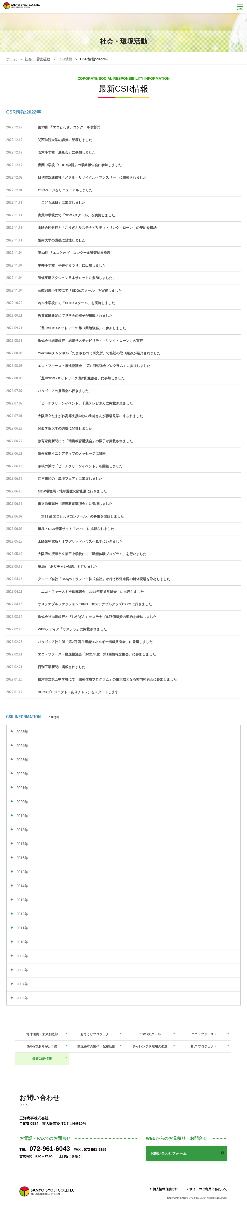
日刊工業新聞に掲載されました (61, 667)
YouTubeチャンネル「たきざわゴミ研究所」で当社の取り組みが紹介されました (99, 353)
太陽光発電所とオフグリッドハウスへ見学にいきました (80, 541)
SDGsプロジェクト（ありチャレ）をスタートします (78, 692)
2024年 (22, 746)
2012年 (22, 914)
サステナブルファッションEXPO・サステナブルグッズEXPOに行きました (95, 604)
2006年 (22, 998)
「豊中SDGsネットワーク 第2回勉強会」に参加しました (81, 378)
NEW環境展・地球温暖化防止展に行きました (72, 491)
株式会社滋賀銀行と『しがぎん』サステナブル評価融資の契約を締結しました (97, 617)
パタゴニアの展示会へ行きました (63, 391)
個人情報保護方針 (165, 1189)
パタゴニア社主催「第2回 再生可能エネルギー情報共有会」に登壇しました (95, 642)
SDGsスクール (150, 1034)
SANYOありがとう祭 (42, 1046)
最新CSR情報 (42, 1058)
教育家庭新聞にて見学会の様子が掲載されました (75, 315)
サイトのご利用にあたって (208, 1189)
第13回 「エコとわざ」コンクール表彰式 (69, 127)
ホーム (11, 59)
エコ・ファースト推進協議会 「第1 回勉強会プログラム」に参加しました (94, 366)
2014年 (22, 886)
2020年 (22, 802)
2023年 (22, 760)
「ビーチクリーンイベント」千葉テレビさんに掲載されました (85, 403)
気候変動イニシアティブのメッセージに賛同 (72, 453)
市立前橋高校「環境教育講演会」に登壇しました (75, 504)
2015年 (22, 872)
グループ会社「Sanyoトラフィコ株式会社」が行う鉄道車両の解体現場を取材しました (104, 579)
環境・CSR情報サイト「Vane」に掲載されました (76, 529)
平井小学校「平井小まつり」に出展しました (72, 265)
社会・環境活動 (37, 59)
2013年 (22, 900)
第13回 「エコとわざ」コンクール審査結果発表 (74, 253)
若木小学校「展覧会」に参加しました (66, 152)
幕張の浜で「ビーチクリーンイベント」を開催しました (80, 466)
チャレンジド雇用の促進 (150, 1046)
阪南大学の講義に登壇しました (61, 240)
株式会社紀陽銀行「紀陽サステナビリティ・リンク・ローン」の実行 (90, 341)
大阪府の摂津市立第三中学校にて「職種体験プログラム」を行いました (92, 554)
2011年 (22, 928)
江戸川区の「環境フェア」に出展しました (70, 478)
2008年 (22, 970)
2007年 (22, 984)
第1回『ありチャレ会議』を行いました (67, 566)
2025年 (22, 732)
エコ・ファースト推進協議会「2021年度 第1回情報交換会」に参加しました (97, 654)
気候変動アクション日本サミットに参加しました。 (77, 278)
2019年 (22, 816)
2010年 (22, 942)
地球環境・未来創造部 (42, 1034)
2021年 (22, 788)
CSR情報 (65, 59)
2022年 (22, 774)
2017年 (22, 844)
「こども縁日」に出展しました (61, 202)
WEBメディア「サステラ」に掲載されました (72, 629)
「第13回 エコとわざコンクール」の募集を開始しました (81, 516)
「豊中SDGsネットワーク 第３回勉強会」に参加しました (82, 328)
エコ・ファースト (204, 1034)
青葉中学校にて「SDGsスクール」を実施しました (76, 215)
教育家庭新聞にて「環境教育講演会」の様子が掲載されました (85, 441)
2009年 (22, 956)
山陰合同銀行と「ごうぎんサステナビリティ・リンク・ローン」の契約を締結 (97, 227)
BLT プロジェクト (204, 1046)
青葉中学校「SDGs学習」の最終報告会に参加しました (80, 165)
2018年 (22, 830)
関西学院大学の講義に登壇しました (65, 140)
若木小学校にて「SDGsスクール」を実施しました (76, 303)
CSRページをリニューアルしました (65, 190)
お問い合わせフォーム (169, 1153)
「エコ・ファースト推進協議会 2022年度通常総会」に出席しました (91, 592)
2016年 (22, 858)
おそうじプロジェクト (96, 1034)
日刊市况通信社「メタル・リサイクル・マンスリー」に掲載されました (92, 177)
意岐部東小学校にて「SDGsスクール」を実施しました (80, 290)
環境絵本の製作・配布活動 (96, 1046)
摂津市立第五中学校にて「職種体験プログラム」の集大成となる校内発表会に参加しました (107, 679)
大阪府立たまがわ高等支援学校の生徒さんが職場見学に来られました (90, 416)
